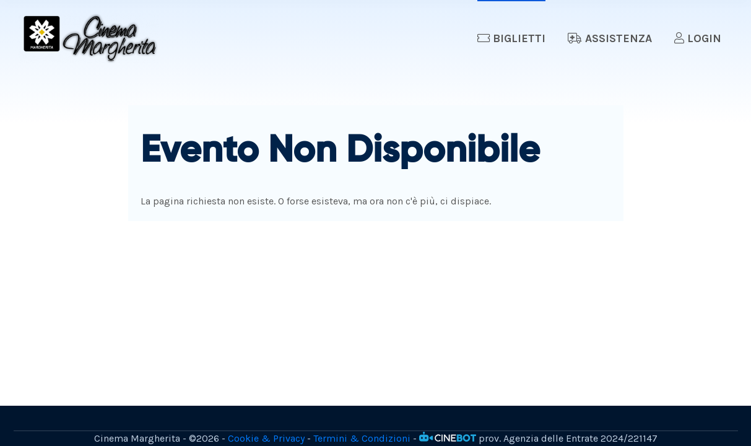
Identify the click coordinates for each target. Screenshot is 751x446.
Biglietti (511, 38)
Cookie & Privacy (266, 438)
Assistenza (610, 38)
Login (697, 38)
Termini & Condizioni (361, 438)
